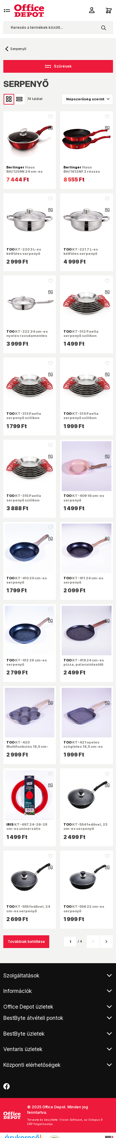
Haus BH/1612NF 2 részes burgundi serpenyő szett (86, 171)
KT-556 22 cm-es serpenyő (83, 908)
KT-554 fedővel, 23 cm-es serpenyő (85, 826)
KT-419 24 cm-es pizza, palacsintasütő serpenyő (83, 664)
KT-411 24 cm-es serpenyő (83, 580)
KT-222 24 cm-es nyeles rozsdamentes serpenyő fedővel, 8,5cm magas (29, 338)
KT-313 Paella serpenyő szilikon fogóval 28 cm (23, 417)
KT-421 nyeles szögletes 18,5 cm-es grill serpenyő (83, 746)
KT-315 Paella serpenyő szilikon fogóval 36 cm (23, 500)
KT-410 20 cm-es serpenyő (26, 580)
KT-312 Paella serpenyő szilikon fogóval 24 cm (80, 335)
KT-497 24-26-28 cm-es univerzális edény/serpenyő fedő (26, 828)
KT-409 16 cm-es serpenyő (83, 498)
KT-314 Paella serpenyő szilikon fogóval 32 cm (80, 417)
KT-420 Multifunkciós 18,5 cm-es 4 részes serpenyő (27, 746)
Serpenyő (18, 49)
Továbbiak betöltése (26, 941)
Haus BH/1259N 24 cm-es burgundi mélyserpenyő (29, 171)
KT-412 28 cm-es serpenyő (26, 662)
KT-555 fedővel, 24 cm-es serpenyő (28, 908)
